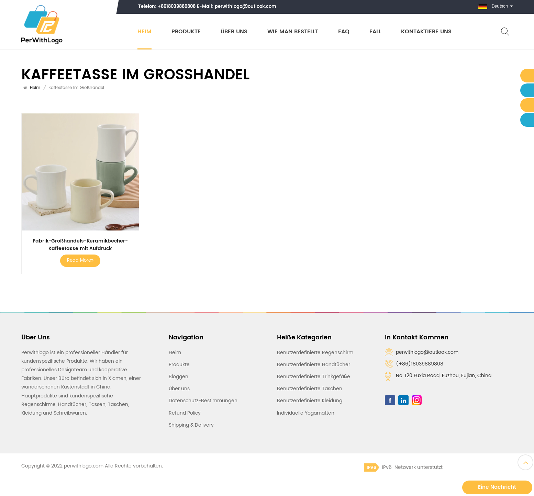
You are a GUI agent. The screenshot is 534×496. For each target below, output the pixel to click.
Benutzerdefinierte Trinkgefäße (313, 377)
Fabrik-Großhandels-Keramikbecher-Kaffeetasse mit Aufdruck (80, 244)
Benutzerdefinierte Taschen (309, 389)
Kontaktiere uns (426, 31)
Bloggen (178, 377)
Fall (375, 31)
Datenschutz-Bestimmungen (203, 401)
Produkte (186, 31)
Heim (144, 31)
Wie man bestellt (292, 31)
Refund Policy (185, 413)
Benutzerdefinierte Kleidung (309, 401)
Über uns (234, 31)
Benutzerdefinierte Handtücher (313, 365)
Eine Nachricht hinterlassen (497, 488)
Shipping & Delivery (191, 425)
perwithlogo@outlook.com (245, 6)
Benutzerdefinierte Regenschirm (315, 353)
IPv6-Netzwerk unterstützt (403, 467)
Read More (80, 260)
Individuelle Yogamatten (305, 413)
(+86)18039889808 (419, 364)
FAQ (343, 31)
